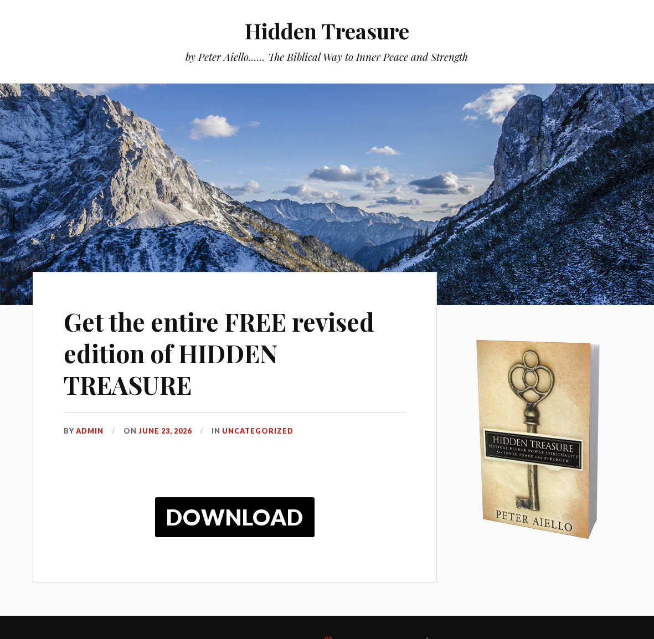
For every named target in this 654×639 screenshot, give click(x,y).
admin (90, 430)
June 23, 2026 (165, 430)
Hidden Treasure (327, 31)
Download (234, 517)
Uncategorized (257, 430)
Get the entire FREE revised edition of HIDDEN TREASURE (219, 353)
